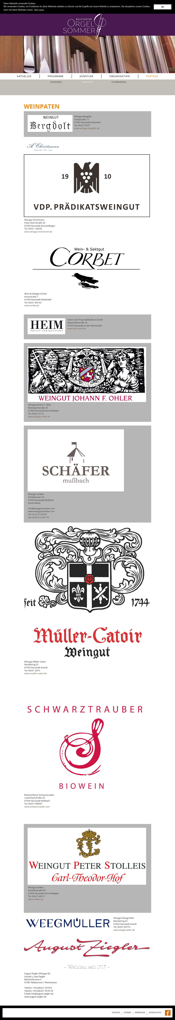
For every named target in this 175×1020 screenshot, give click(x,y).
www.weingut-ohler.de (39, 416)
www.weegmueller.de (124, 929)
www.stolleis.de (35, 899)
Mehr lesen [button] (39, 10)
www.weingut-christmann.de (38, 231)
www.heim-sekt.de (76, 328)
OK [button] (162, 7)
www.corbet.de (31, 305)
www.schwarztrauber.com (37, 806)
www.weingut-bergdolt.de (86, 128)
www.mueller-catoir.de (35, 673)
